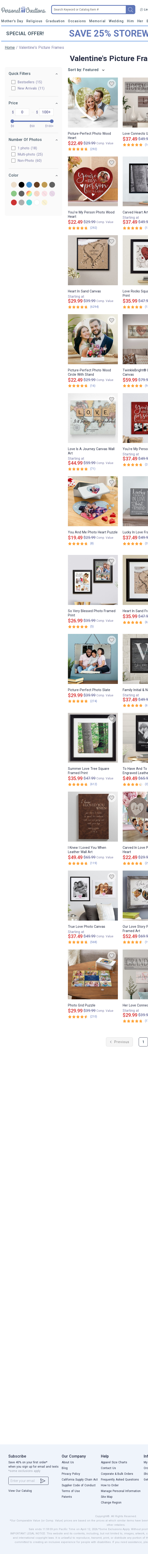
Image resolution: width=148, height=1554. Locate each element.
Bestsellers (24, 82)
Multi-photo (24, 154)
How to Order (110, 1485)
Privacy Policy (71, 1474)
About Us (68, 1462)
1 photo (22, 148)
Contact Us (108, 1468)
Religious (34, 21)
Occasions (77, 21)
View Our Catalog (20, 1491)
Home (10, 47)
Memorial (97, 21)
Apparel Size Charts (114, 1462)
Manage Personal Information (121, 1491)
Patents (67, 1496)
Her (140, 21)
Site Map (106, 1496)
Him (130, 21)
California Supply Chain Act (80, 1479)
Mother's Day (12, 21)
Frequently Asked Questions (120, 1479)
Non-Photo (24, 160)
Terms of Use (71, 1491)
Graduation (55, 21)
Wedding (116, 21)
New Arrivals (25, 88)
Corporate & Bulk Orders (117, 1474)
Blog (65, 1468)
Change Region (111, 1502)
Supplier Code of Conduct (79, 1485)
